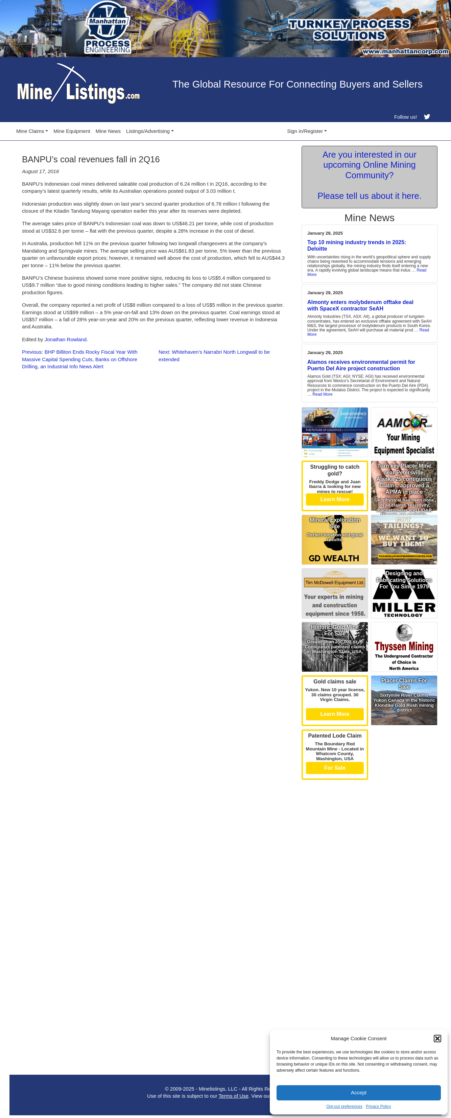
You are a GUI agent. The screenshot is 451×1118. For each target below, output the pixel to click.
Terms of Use (233, 1096)
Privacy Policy (378, 1106)
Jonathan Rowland (66, 339)
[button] (437, 1038)
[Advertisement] (369, 830)
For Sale (335, 768)
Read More (366, 272)
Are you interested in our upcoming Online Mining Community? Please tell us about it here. (369, 175)
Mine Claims (30, 131)
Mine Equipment (71, 131)
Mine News (108, 131)
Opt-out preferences (344, 1106)
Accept (358, 1092)
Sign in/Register (305, 131)
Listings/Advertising (148, 131)
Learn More (334, 499)
